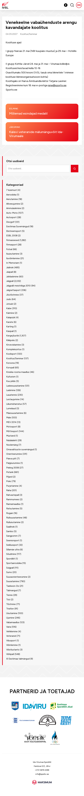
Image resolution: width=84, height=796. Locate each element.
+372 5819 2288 (42, 770)
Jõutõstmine (12, 294)
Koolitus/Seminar (28, 34)
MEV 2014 (11, 422)
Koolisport (11, 354)
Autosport (11, 217)
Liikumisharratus (14, 404)
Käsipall (10, 331)
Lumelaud (11, 408)
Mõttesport (12, 431)
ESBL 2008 (11, 235)
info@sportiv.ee (42, 774)
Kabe (8, 308)
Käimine (10, 313)
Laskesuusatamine (15, 385)
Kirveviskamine (13, 344)
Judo (8, 299)
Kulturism (11, 376)
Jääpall (9, 272)
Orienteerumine (14, 454)
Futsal (9, 249)
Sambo (9, 531)
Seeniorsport (12, 540)
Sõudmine (11, 554)
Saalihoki (10, 526)
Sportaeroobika (14, 563)
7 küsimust (11, 190)
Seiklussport (12, 545)
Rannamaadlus (13, 504)
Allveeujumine (13, 204)
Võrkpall (10, 654)
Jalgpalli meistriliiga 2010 (18, 285)
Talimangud (12, 590)
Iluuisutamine (12, 253)
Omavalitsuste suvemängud (20, 449)
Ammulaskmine (13, 208)
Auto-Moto (12, 213)
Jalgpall (9, 281)
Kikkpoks (10, 340)
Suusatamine (12, 581)
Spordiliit (10, 558)
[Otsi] (74, 168)
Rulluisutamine (13, 522)
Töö (8, 599)
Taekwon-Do (12, 586)
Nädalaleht (11, 440)
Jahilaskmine (12, 276)
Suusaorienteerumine (16, 577)
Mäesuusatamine (14, 413)
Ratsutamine (12, 508)
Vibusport (11, 640)
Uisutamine (11, 613)
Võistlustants (12, 649)
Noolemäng (12, 445)
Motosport (11, 426)
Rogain (9, 513)
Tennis (9, 595)
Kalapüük (10, 317)
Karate (9, 322)
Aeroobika (11, 194)
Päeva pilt (11, 458)
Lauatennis (11, 395)
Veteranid (11, 636)
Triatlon (10, 608)
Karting (9, 326)
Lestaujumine (13, 399)
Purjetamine (12, 486)
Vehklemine (12, 631)
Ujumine (10, 617)
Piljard (9, 476)
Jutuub (9, 304)
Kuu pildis (11, 381)
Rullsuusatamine (14, 517)
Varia (8, 627)
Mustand (10, 435)
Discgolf (10, 222)
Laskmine (10, 390)
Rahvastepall (12, 495)
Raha (8, 490)
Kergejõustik (12, 335)
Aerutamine (12, 199)
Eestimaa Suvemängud (17, 226)
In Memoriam (12, 263)
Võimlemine (12, 645)
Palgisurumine (13, 463)
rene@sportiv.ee (57, 85)
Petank (9, 472)
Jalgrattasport (13, 290)
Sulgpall (10, 567)
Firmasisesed (12, 240)
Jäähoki (9, 267)
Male (8, 417)
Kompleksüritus (13, 349)
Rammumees (12, 499)
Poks (8, 481)
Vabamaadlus (12, 622)
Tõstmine (11, 604)
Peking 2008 (12, 467)
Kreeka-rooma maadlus (17, 372)
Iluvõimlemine (13, 258)
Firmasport (11, 244)
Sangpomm (12, 536)
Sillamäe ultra (12, 549)
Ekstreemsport (13, 231)
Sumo (9, 572)
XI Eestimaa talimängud (18, 658)
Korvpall (10, 367)
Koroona (10, 363)
